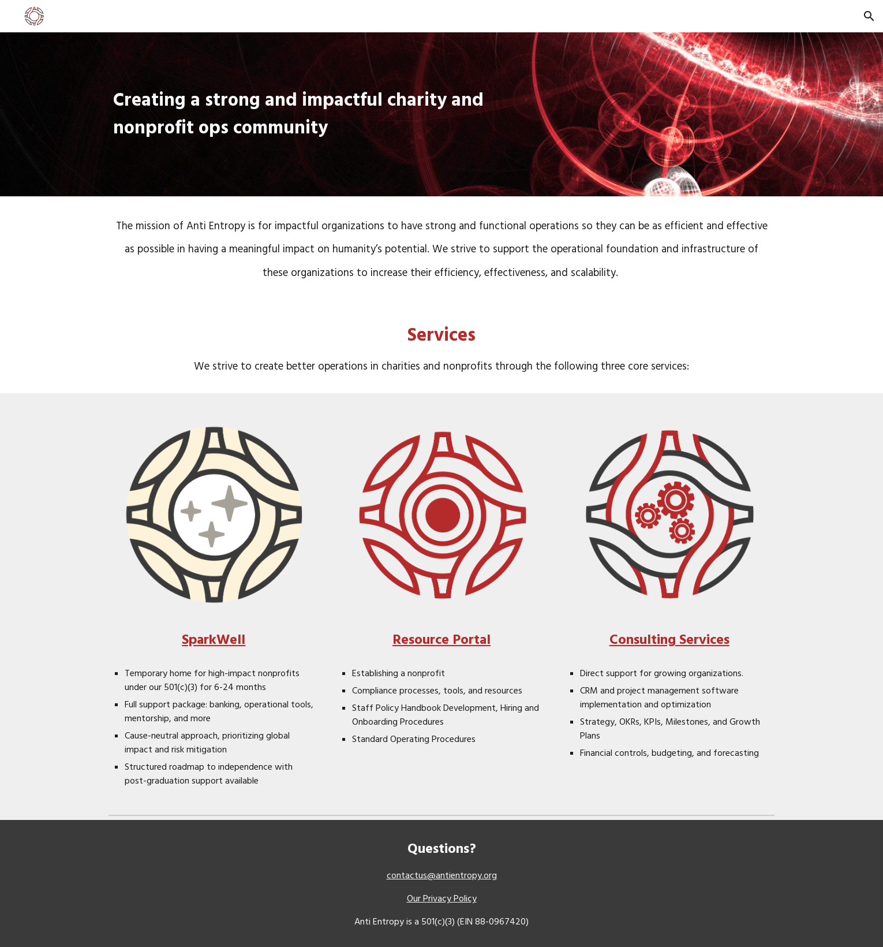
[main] (299, 114)
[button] (869, 16)
